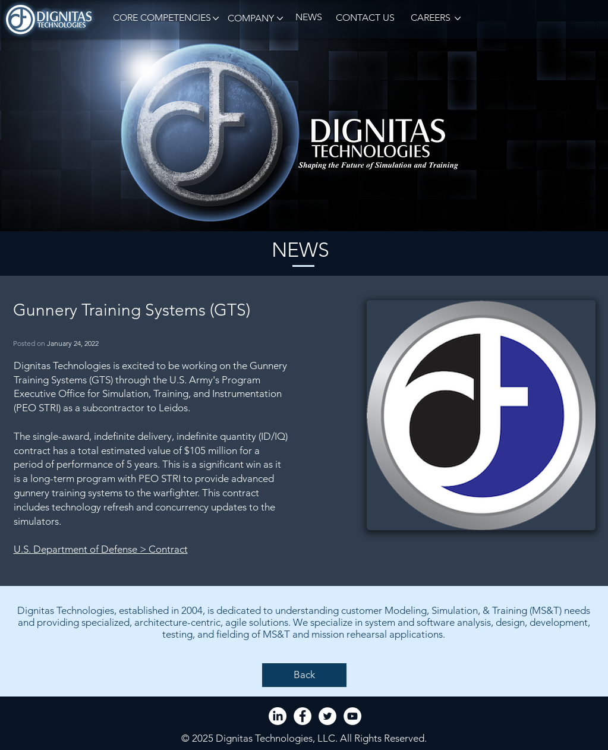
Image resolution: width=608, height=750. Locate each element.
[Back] (304, 675)
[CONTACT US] (365, 18)
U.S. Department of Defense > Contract (101, 549)
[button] (160, 18)
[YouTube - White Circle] (352, 716)
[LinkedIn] (277, 716)
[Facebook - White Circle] (302, 716)
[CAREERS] (429, 18)
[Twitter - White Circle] (327, 716)
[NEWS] (309, 17)
